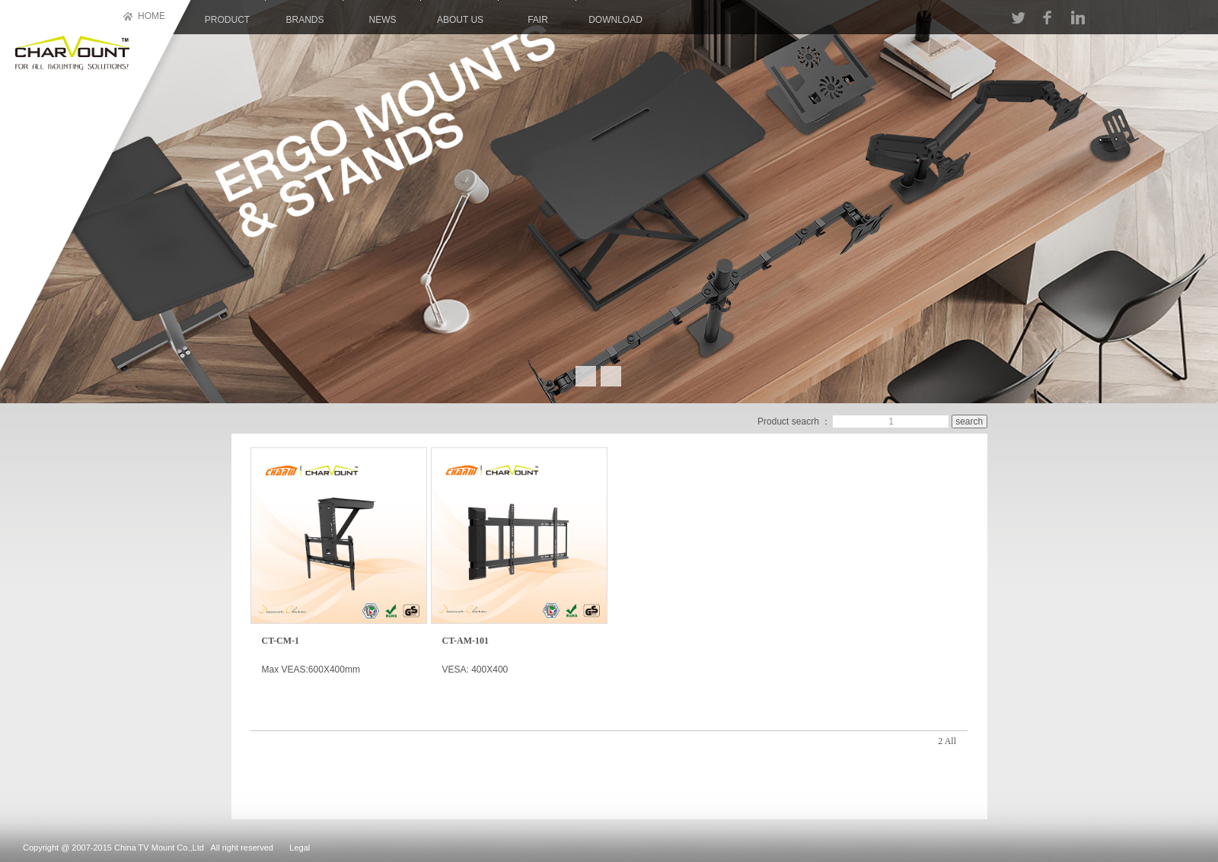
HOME (151, 16)
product (227, 19)
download (615, 19)
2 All (947, 741)
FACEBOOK (1046, 17)
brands (304, 19)
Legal (299, 847)
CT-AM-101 (465, 640)
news (383, 19)
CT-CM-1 (281, 640)
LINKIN (1077, 17)
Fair (538, 19)
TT (1018, 17)
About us (460, 19)
